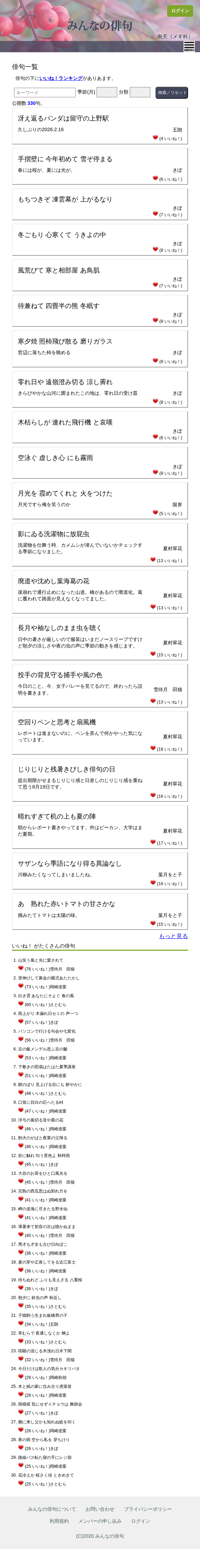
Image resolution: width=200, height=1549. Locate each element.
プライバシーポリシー (148, 1509)
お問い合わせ (100, 1509)
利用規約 (59, 1521)
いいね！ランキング (61, 78)
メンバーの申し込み (100, 1521)
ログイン (180, 10)
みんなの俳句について (52, 1509)
